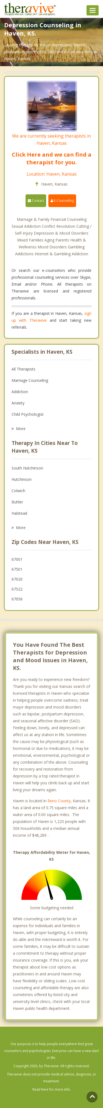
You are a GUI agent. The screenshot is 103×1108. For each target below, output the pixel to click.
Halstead (19, 513)
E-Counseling (62, 200)
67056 (17, 599)
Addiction (20, 391)
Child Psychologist (28, 414)
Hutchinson (22, 479)
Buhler (17, 502)
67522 (17, 589)
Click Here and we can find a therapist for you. (51, 158)
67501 (17, 569)
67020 (17, 579)
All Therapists (23, 369)
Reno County (59, 800)
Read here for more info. (51, 1089)
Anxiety (18, 403)
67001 (17, 559)
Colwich (18, 490)
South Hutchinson (27, 468)
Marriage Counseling (30, 380)
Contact (36, 200)
